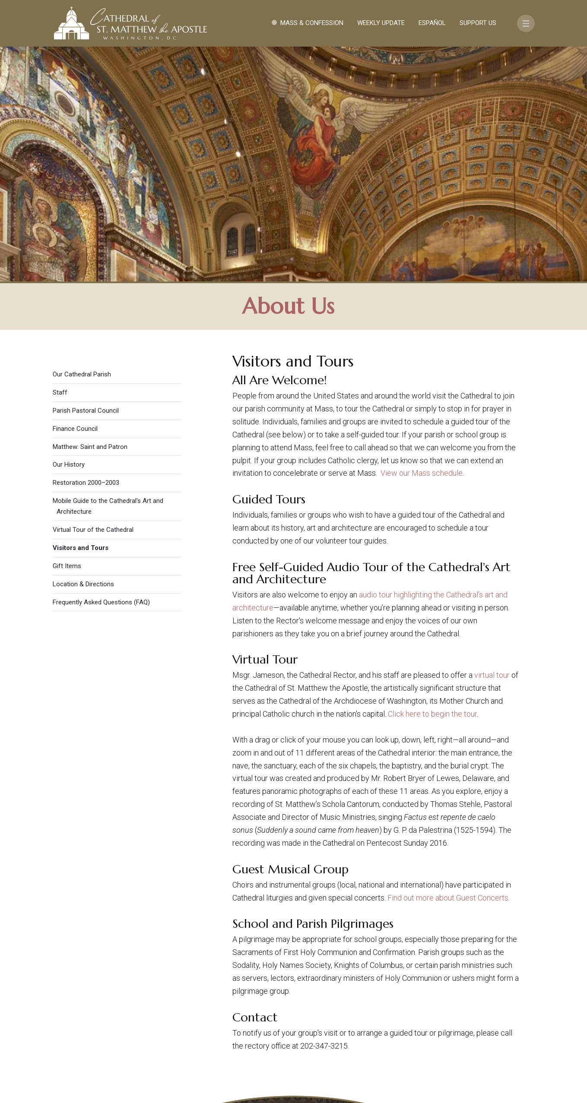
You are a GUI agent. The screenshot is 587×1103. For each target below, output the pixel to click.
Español (432, 23)
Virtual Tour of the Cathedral (93, 298)
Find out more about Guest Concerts (447, 665)
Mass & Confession (311, 23)
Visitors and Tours (80, 316)
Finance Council (75, 197)
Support (464, 1011)
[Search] (495, 1036)
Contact (421, 1011)
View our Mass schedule (422, 241)
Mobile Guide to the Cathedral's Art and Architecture (108, 274)
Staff (60, 160)
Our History (69, 233)
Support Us (478, 23)
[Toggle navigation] (526, 23)
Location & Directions (83, 352)
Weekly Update (381, 23)
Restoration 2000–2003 (86, 251)
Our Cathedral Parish (82, 142)
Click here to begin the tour (432, 482)
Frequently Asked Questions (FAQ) (101, 370)
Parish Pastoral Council (86, 179)
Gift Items (67, 334)
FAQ (497, 1011)
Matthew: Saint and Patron (90, 214)
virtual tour (492, 443)
